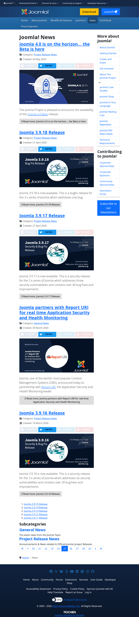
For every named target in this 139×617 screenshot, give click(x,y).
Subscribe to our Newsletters (108, 208)
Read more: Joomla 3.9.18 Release (40, 204)
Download (89, 12)
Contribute (105, 20)
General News (41, 323)
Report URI (48, 387)
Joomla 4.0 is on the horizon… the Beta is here (54, 46)
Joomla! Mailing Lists (108, 113)
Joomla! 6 (81, 20)
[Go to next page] (95, 548)
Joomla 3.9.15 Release (35, 504)
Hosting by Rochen (69, 615)
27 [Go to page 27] (77, 548)
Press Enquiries (29, 26)
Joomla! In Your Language (108, 104)
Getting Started (108, 53)
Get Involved (106, 68)
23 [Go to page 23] (52, 548)
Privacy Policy (60, 588)
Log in (88, 592)
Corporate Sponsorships (107, 164)
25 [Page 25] (64, 548)
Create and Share (106, 61)
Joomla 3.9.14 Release (35, 507)
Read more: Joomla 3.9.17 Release (40, 296)
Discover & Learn (49, 3)
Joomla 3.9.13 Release (35, 511)
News (93, 20)
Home (24, 20)
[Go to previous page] (27, 548)
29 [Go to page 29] (89, 548)
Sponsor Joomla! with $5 (100, 588)
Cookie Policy (77, 588)
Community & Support (72, 3)
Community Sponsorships (107, 183)
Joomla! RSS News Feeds (106, 132)
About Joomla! (39, 20)
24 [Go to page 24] (58, 548)
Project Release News (45, 54)
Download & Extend (28, 3)
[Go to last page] (101, 548)
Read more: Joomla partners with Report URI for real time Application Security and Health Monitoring (56, 400)
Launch (110, 12)
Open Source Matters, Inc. (66, 606)
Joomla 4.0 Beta (38, 114)
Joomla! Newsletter (105, 123)
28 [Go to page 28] (83, 548)
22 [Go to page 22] (46, 548)
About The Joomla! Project (108, 76)
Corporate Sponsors (105, 173)
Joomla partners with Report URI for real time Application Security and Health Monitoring (54, 312)
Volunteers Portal (105, 192)
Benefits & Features (61, 20)
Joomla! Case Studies (107, 89)
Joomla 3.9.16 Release (42, 413)
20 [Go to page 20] (33, 548)
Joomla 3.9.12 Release (35, 514)
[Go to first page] (22, 548)
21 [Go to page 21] (39, 548)
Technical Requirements (107, 141)
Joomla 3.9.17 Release (42, 215)
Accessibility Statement (38, 588)
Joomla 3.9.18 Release (42, 132)
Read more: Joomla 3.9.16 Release (40, 493)
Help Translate (55, 592)
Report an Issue (74, 592)
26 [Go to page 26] (71, 548)
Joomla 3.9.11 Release (35, 517)
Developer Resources (96, 3)
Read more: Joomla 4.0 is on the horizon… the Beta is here (53, 121)
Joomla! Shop (107, 96)
